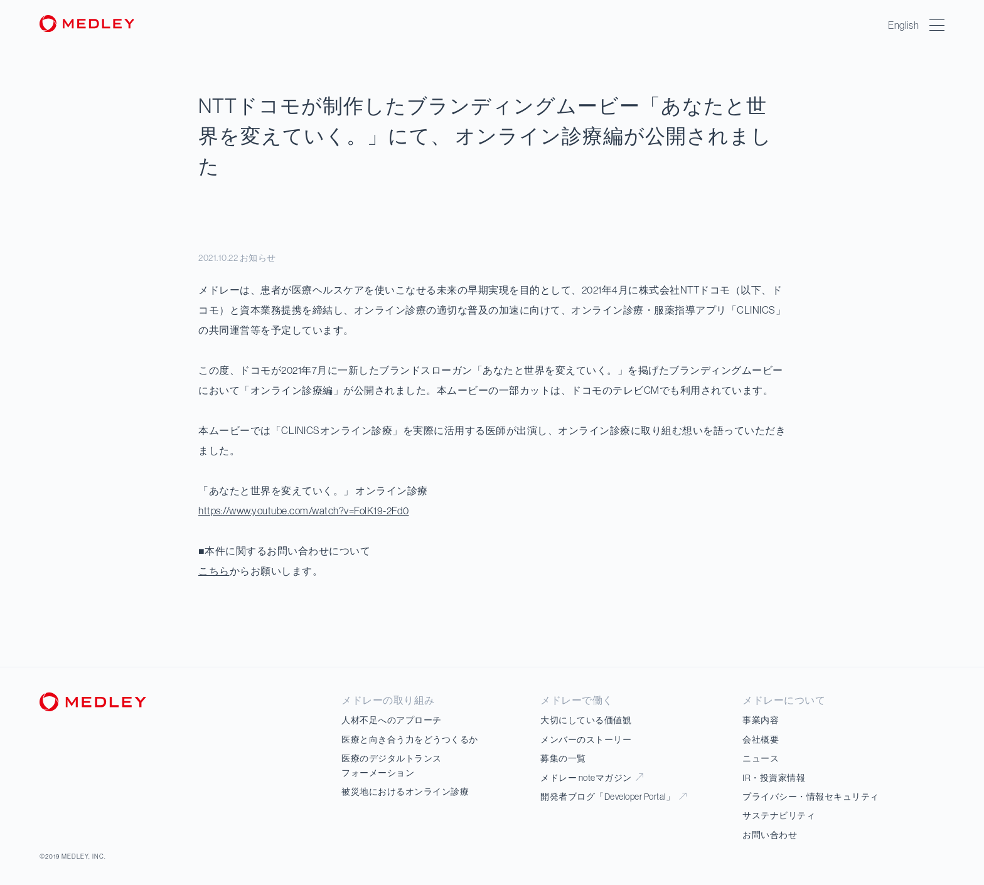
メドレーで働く (576, 700)
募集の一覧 (563, 758)
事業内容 (760, 720)
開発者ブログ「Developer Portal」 (613, 796)
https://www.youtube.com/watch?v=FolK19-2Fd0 (303, 510)
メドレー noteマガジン (591, 777)
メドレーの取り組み (388, 700)
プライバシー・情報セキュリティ (810, 796)
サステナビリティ (778, 815)
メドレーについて (783, 700)
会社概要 (760, 739)
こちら (214, 570)
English (904, 25)
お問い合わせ (769, 834)
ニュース (760, 758)
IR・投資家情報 (773, 777)
